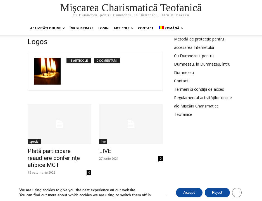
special (34, 141)
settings (156, 194)
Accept (187, 192)
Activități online (47, 28)
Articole (124, 28)
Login (103, 28)
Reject (217, 192)
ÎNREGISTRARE (81, 28)
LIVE (105, 151)
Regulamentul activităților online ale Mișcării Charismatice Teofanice (203, 106)
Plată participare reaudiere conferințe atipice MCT (54, 158)
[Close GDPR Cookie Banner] (239, 192)
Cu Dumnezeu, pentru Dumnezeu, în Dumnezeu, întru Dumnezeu (202, 64)
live (103, 141)
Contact (146, 28)
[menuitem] (170, 28)
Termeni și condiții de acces (199, 89)
